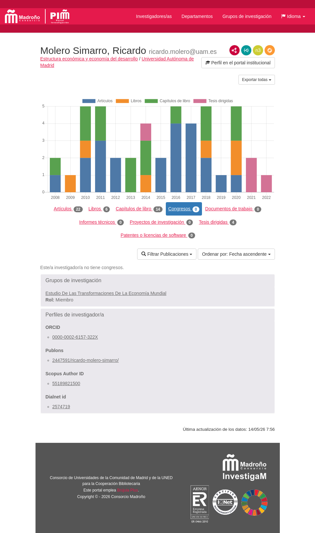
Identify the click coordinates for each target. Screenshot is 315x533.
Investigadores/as (154, 16)
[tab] (158, 280)
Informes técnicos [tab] (101, 222)
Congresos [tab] (183, 209)
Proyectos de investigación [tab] (161, 222)
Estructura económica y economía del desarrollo (89, 58)
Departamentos (197, 16)
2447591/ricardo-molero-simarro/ (85, 360)
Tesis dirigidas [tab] (217, 222)
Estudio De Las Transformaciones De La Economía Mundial (106, 293)
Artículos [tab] (68, 209)
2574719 (61, 406)
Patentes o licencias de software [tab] (158, 235)
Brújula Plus (127, 490)
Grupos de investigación (246, 16)
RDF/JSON (270, 50)
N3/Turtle (258, 50)
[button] (293, 16)
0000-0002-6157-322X (75, 337)
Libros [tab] (99, 209)
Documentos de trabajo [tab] (233, 209)
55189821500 (66, 383)
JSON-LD (246, 50)
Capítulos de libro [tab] (139, 209)
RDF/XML (234, 50)
